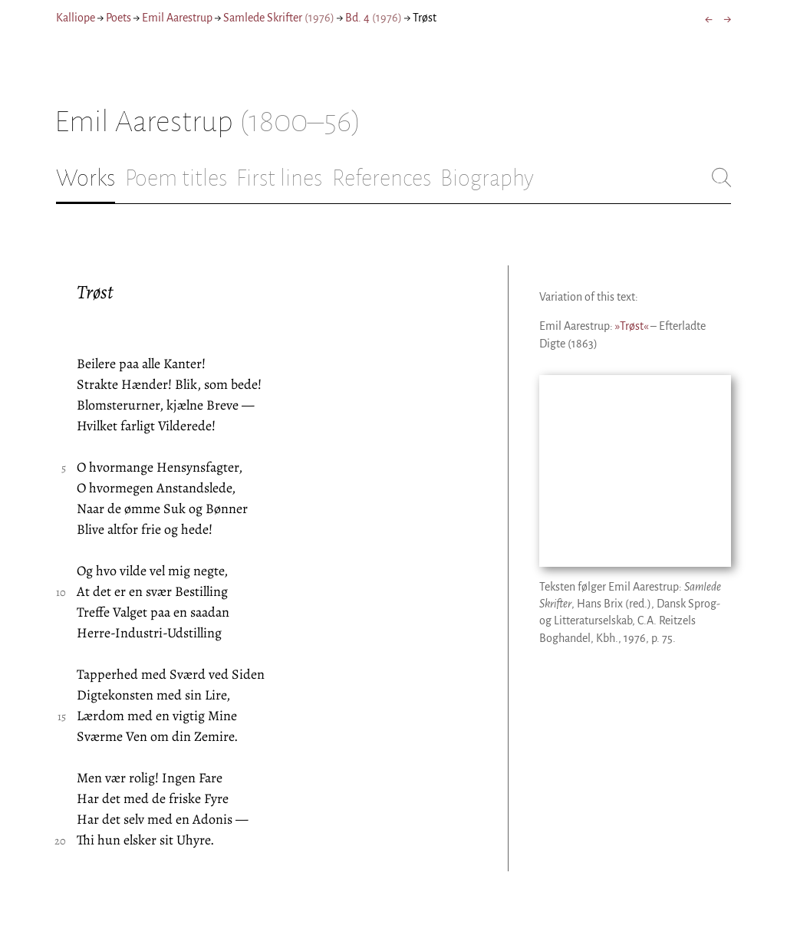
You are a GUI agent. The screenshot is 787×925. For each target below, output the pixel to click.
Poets (118, 18)
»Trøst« (631, 326)
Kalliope (75, 18)
